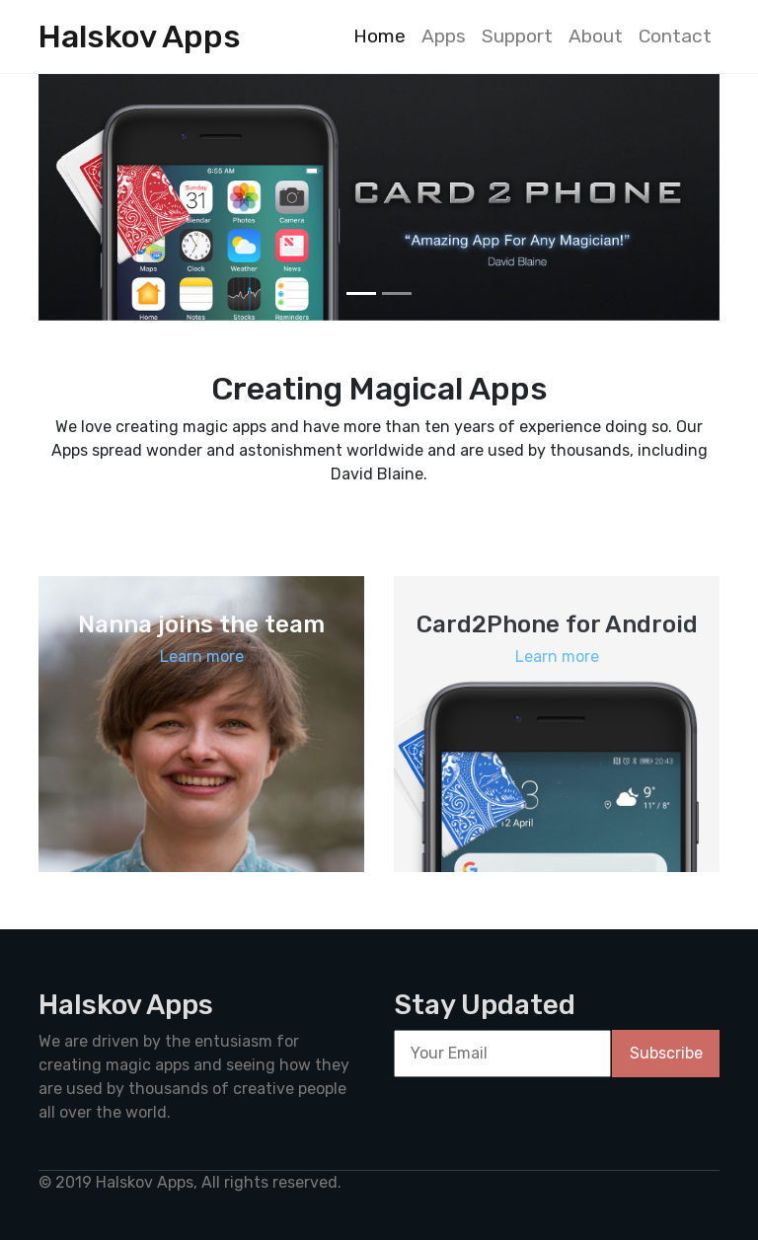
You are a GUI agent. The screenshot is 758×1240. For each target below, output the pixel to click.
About (595, 36)
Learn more (202, 656)
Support (517, 36)
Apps (443, 36)
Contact (675, 36)
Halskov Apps (139, 36)
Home (379, 36)
